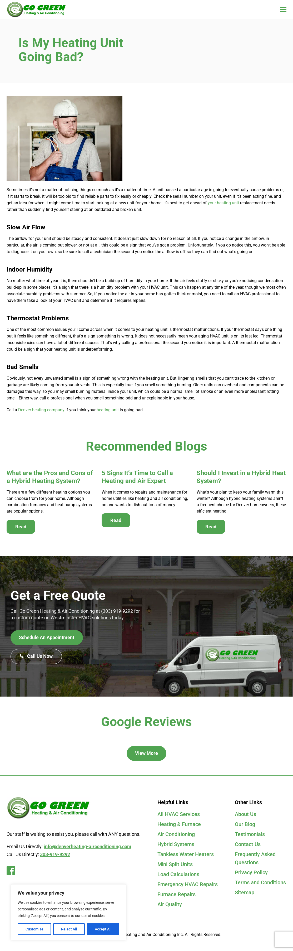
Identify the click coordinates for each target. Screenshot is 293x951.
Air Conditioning (176, 835)
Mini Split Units (175, 866)
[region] (68, 912)
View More (146, 753)
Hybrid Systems (175, 845)
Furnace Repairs (176, 897)
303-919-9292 (55, 854)
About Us (245, 814)
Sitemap (244, 895)
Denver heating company (41, 409)
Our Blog (245, 825)
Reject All (69, 929)
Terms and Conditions (260, 884)
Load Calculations (178, 876)
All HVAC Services (178, 814)
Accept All (103, 929)
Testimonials (250, 835)
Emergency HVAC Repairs (187, 886)
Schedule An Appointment (47, 637)
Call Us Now (36, 656)
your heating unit (223, 202)
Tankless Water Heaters (185, 855)
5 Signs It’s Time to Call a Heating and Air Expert (137, 477)
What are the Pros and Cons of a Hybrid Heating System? (50, 477)
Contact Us (248, 845)
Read (20, 526)
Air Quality (169, 907)
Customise (34, 929)
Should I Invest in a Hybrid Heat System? (241, 477)
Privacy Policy (251, 874)
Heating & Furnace (179, 825)
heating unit (108, 409)
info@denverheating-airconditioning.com (87, 846)
